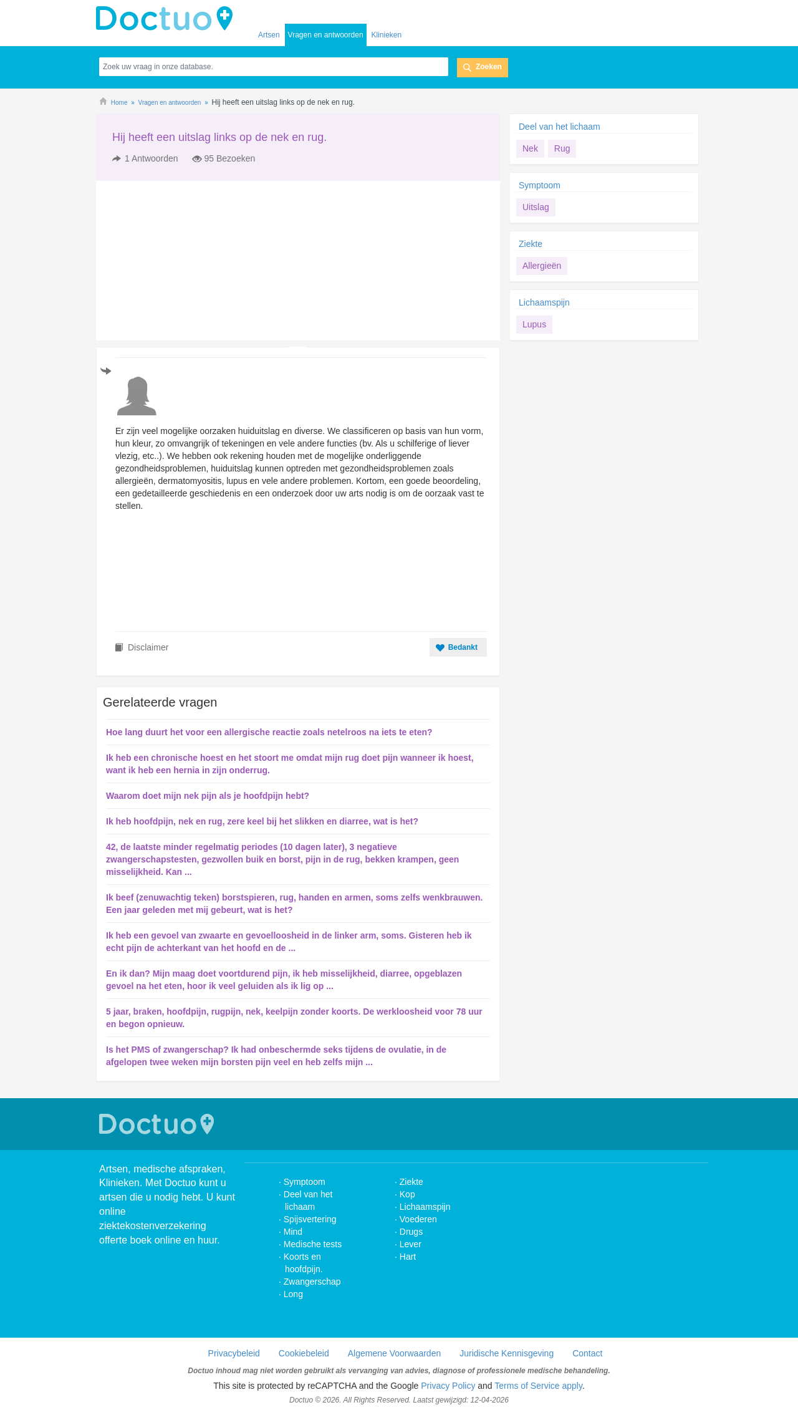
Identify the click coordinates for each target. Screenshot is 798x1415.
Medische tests (313, 1244)
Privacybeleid (234, 1353)
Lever (410, 1244)
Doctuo (158, 1124)
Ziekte (530, 244)
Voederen (418, 1219)
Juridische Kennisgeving (506, 1353)
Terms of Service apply (538, 1386)
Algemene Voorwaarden (394, 1353)
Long (293, 1294)
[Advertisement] (191, 261)
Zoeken (489, 66)
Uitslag (535, 207)
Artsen (269, 35)
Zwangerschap (312, 1282)
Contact (587, 1353)
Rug (562, 148)
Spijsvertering (310, 1219)
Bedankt (463, 647)
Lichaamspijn (544, 302)
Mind (293, 1232)
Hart (409, 1257)
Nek (530, 148)
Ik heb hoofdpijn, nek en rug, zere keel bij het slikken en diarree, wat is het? (262, 821)
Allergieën (541, 266)
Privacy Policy (448, 1386)
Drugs (411, 1232)
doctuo (167, 18)
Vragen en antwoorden (325, 35)
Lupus (534, 324)
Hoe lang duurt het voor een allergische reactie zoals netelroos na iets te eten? (269, 732)
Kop (407, 1194)
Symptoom (539, 185)
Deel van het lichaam (559, 127)
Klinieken (386, 35)
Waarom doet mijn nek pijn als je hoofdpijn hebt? (207, 796)
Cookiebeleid (304, 1353)
